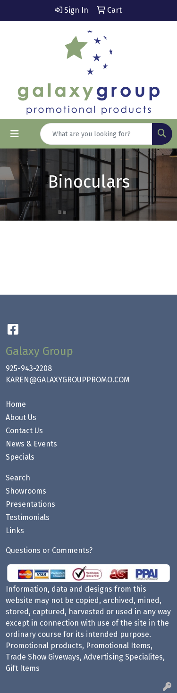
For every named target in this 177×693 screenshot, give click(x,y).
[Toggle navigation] (15, 133)
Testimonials (28, 517)
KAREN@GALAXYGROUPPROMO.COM (68, 379)
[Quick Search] (96, 134)
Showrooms (26, 491)
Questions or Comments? (49, 550)
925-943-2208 (29, 368)
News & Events (31, 443)
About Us (21, 417)
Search (18, 477)
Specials (20, 457)
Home (16, 404)
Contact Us (24, 430)
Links (15, 530)
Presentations (30, 504)
